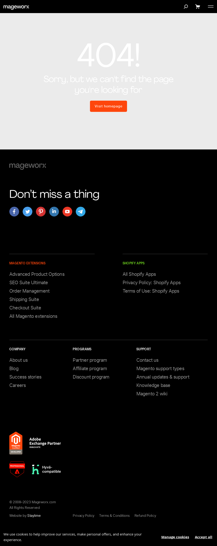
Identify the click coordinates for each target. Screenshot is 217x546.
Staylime (34, 515)
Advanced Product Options (36, 274)
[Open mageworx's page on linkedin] (54, 211)
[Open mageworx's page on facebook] (14, 211)
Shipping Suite (24, 299)
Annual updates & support (162, 376)
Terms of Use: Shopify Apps (151, 290)
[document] (108, 535)
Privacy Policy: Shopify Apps (152, 282)
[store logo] (16, 7)
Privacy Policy (83, 515)
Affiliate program (90, 368)
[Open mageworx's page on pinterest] (41, 211)
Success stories (25, 376)
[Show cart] (198, 6)
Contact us (147, 360)
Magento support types (160, 368)
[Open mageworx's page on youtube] (67, 211)
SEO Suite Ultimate (28, 282)
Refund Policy (145, 515)
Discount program (91, 376)
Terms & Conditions (114, 515)
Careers (17, 385)
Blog (13, 368)
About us (18, 360)
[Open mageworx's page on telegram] (81, 211)
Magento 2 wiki (152, 393)
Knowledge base (153, 385)
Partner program (90, 360)
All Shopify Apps (139, 274)
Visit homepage (108, 106)
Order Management (29, 290)
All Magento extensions (33, 316)
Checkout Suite (25, 307)
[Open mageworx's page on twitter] (27, 211)
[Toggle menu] (211, 6)
